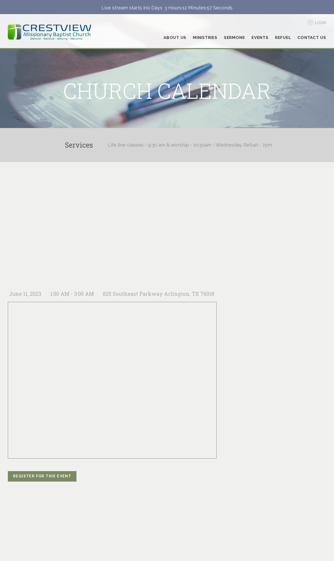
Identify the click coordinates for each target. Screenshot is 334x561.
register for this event (42, 476)
